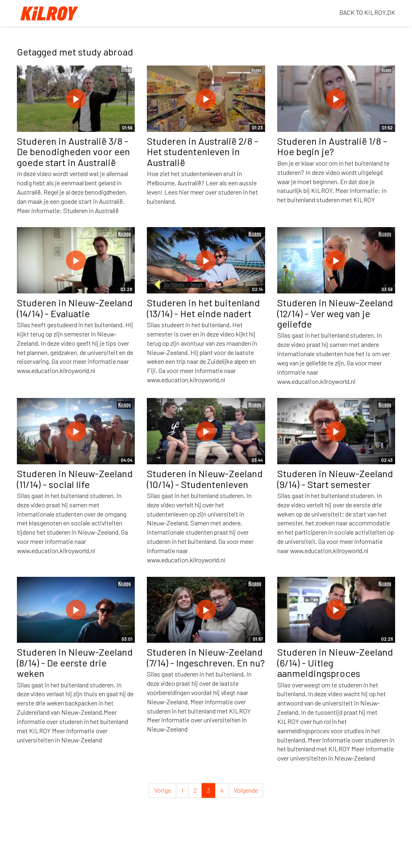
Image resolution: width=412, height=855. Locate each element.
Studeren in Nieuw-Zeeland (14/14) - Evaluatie (75, 308)
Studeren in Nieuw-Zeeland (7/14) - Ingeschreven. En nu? (206, 657)
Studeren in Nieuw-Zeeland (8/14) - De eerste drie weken (75, 662)
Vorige (162, 790)
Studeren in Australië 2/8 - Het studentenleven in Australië (202, 151)
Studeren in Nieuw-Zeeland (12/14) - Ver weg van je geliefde (335, 313)
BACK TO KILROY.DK (367, 12)
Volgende (246, 790)
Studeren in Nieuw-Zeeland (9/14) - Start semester (335, 478)
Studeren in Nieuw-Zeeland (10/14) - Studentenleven (205, 478)
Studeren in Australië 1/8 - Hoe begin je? (332, 146)
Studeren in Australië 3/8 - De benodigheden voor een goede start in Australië (73, 151)
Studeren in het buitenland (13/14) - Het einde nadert (203, 308)
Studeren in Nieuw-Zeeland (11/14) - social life (75, 478)
